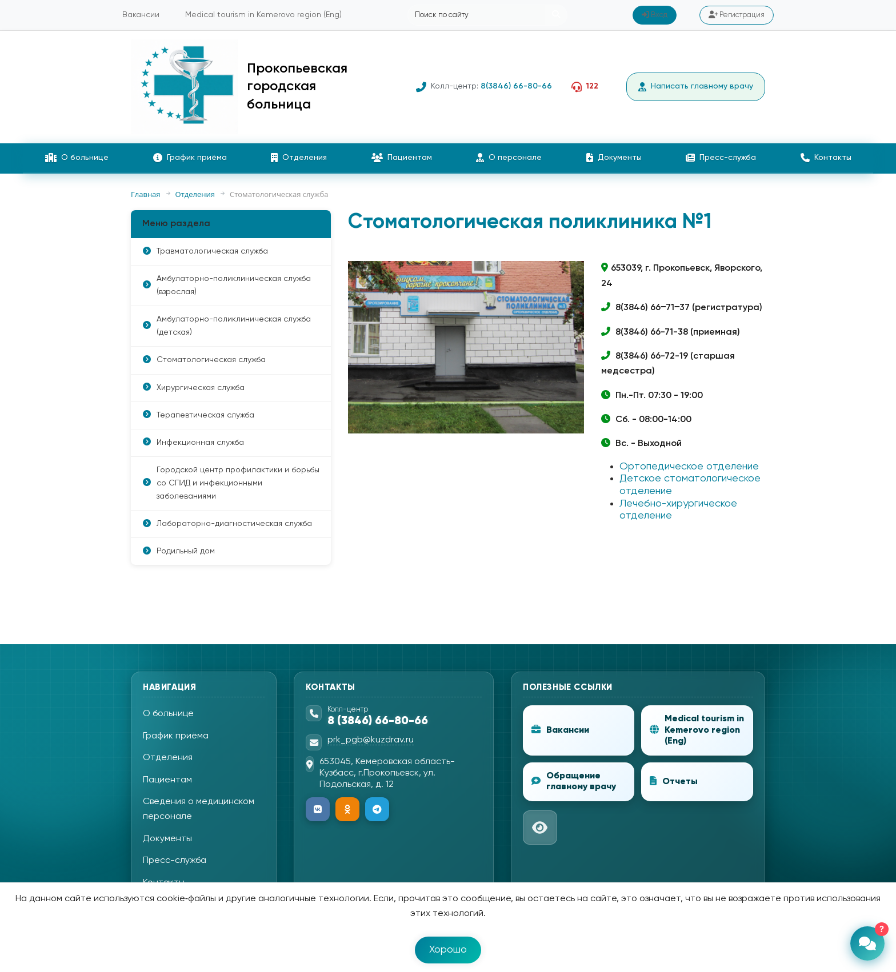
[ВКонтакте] (318, 809)
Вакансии (140, 15)
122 (592, 86)
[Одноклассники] (347, 809)
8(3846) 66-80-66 (516, 86)
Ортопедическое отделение (689, 466)
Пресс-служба (721, 157)
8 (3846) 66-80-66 (377, 721)
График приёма (190, 157)
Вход (654, 15)
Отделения (299, 157)
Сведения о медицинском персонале (198, 809)
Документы (614, 157)
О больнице (77, 157)
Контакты (826, 157)
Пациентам (401, 157)
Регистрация (737, 15)
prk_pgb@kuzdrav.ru (370, 740)
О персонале (509, 157)
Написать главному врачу (695, 86)
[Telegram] (377, 809)
